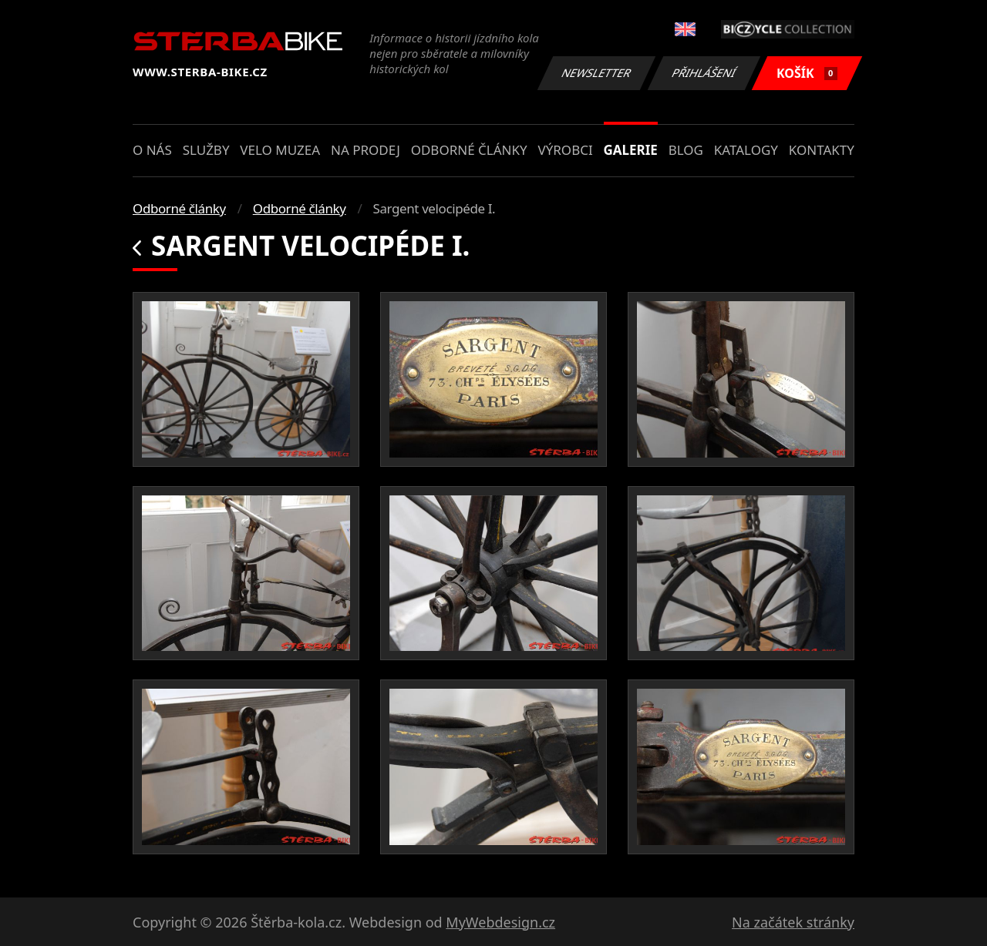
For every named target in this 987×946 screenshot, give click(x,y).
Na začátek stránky (793, 922)
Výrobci (564, 150)
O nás (152, 150)
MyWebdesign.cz (500, 922)
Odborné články (469, 150)
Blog (686, 150)
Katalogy (746, 150)
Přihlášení (704, 72)
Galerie (631, 150)
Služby (206, 150)
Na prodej (365, 150)
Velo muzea (280, 150)
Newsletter (596, 72)
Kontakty (821, 150)
